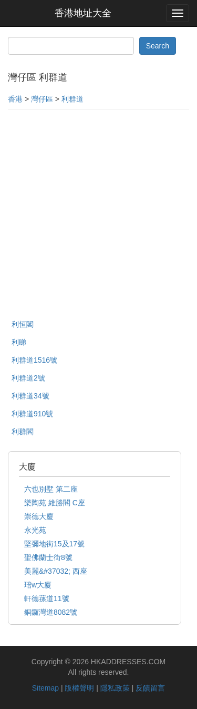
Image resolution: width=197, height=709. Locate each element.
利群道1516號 (34, 360)
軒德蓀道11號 (46, 598)
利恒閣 (23, 324)
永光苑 (35, 530)
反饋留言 (150, 688)
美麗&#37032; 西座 (55, 571)
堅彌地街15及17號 (54, 544)
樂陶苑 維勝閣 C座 (54, 502)
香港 (15, 99)
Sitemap (45, 688)
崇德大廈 (39, 516)
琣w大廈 (37, 585)
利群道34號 (30, 396)
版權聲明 (79, 688)
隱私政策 (115, 688)
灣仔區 (42, 99)
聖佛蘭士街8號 (48, 557)
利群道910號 (32, 414)
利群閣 (23, 431)
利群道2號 (28, 378)
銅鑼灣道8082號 (50, 612)
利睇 (19, 342)
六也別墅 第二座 (51, 489)
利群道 (72, 99)
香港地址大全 (83, 13)
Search (157, 46)
